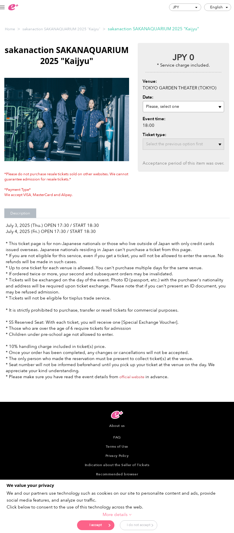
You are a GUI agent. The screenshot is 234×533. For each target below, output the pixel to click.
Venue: (150, 81)
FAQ (117, 437)
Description (20, 213)
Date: (148, 97)
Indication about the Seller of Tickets (117, 465)
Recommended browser (117, 474)
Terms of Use (117, 446)
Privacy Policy (117, 455)
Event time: (154, 119)
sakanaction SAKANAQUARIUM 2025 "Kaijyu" (61, 29)
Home (10, 29)
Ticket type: (154, 135)
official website (131, 377)
